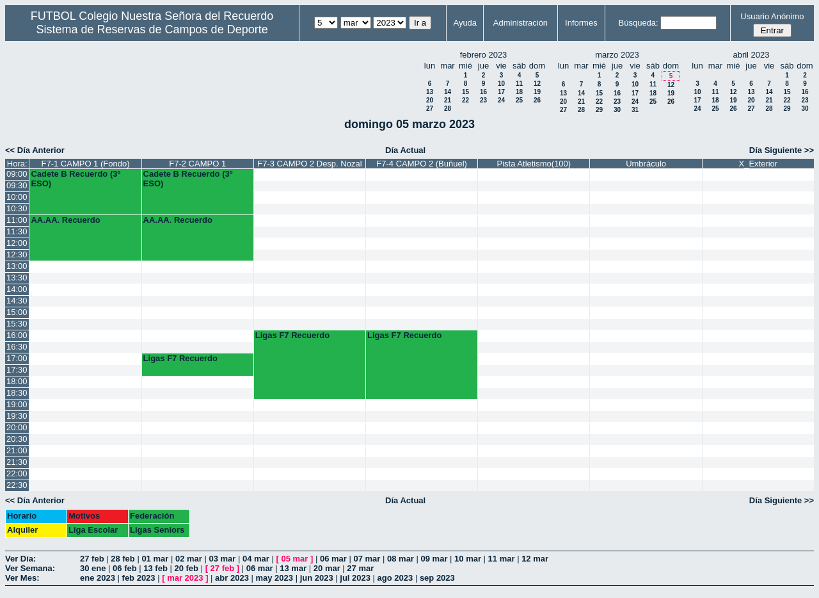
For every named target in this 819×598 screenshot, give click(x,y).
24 (501, 100)
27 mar (360, 568)
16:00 (17, 335)
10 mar (467, 558)
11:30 (17, 231)
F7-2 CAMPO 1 (197, 163)
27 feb (92, 558)
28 (447, 108)
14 (447, 91)
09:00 (17, 174)
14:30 (17, 300)
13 (429, 91)
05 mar (294, 558)
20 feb (186, 568)
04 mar (256, 558)
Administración (520, 23)
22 (465, 100)
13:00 (17, 266)
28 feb (123, 558)
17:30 (17, 370)
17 (501, 91)
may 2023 (274, 578)
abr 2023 (232, 578)
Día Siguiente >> (781, 150)
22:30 (17, 485)
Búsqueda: (638, 23)
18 (519, 91)
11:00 (17, 220)
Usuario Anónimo (772, 16)
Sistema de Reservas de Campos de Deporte (152, 29)
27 (429, 108)
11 (519, 83)
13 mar (293, 568)
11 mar (501, 558)
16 (483, 91)
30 (617, 109)
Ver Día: (20, 558)
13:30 (17, 277)
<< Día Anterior (35, 150)
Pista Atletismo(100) (534, 163)
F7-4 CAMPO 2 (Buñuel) (421, 163)
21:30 (17, 462)
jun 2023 (316, 578)
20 (429, 100)
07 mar (366, 558)
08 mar (400, 558)
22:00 (17, 473)
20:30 (17, 439)
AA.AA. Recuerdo (65, 220)
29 (599, 109)
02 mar (188, 558)
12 (537, 83)
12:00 (17, 243)
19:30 (17, 416)
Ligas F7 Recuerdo (292, 335)
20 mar (327, 568)
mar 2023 (185, 578)
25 (519, 100)
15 (465, 91)
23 (483, 100)
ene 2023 (97, 578)
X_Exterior (757, 163)
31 (635, 109)
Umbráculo (646, 163)
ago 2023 (395, 578)
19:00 (17, 404)
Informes (581, 23)
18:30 (17, 393)
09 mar (434, 558)
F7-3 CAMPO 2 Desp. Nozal (309, 163)
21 (447, 100)
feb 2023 (138, 578)
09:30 (17, 185)
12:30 (17, 254)
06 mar (333, 558)
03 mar (222, 558)
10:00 (17, 197)
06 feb (125, 568)
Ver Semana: (30, 568)
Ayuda (465, 23)
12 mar (534, 558)
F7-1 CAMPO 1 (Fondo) (85, 163)
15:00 (17, 312)
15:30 (17, 323)
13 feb (155, 568)
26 (537, 100)
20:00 (17, 427)
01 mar (154, 558)
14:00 (17, 289)
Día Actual (405, 150)
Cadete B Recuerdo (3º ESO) (75, 178)
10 (501, 83)
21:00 (17, 450)
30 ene (93, 568)
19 (537, 91)
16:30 (17, 347)
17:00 (17, 358)
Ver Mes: (22, 578)
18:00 (17, 381)
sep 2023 (437, 578)
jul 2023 (355, 578)
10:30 (17, 208)
